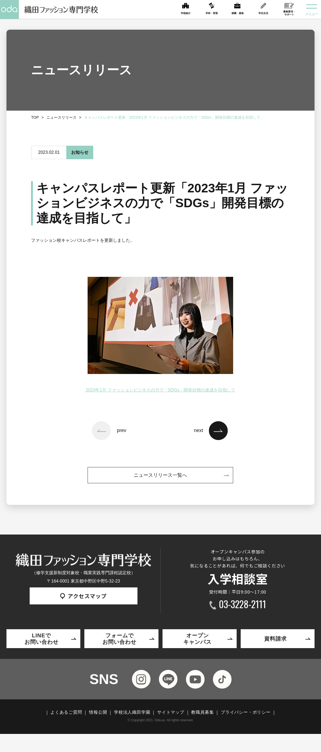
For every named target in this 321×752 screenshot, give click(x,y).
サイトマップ (170, 712)
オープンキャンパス (197, 638)
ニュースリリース (61, 117)
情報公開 (98, 712)
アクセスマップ (83, 596)
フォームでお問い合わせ (119, 638)
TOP (35, 117)
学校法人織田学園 (132, 712)
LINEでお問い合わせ (41, 638)
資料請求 (275, 639)
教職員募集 (202, 712)
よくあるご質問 (66, 712)
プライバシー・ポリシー (246, 712)
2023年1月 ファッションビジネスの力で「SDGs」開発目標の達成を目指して (161, 390)
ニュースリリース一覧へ (160, 475)
